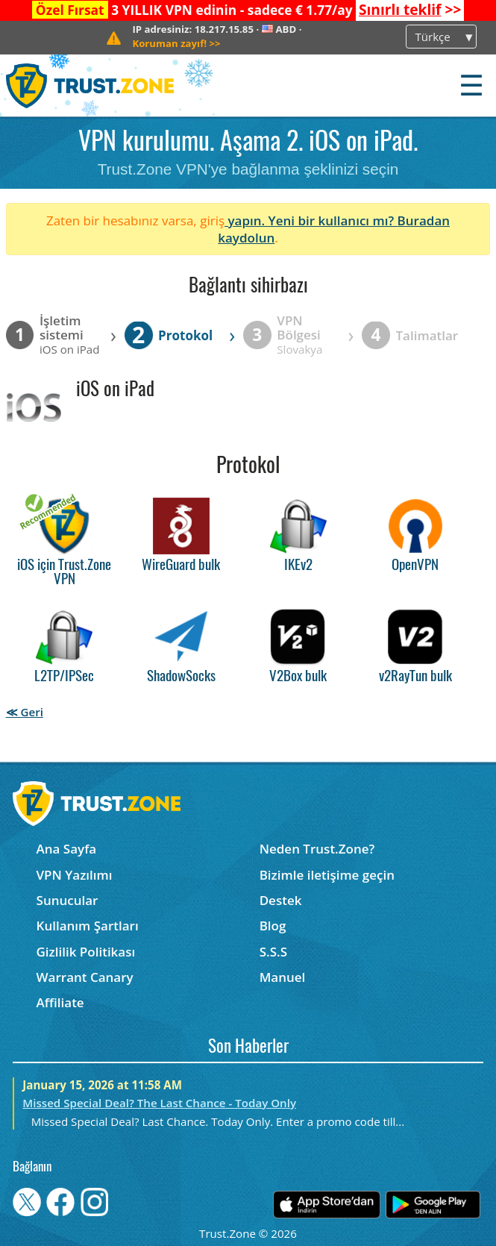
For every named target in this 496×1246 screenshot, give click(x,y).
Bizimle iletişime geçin (327, 874)
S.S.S (273, 951)
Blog (273, 925)
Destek (281, 900)
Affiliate (60, 1002)
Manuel (283, 977)
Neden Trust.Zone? (317, 848)
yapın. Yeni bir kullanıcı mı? (311, 220)
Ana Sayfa (67, 848)
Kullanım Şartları (88, 925)
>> (410, 9)
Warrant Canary (85, 977)
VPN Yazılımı (75, 874)
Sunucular (67, 900)
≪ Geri (24, 711)
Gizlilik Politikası (86, 951)
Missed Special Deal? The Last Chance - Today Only (159, 1102)
